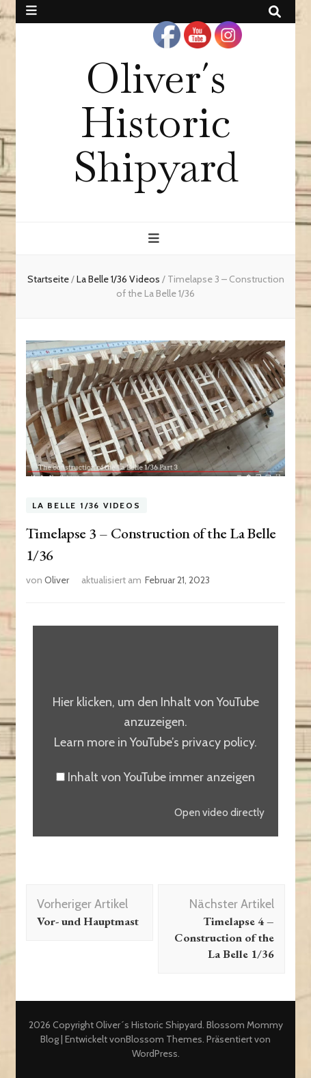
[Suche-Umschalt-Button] (275, 11)
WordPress (155, 1053)
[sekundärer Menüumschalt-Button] (31, 10)
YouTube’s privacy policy (192, 742)
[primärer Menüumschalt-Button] (155, 238)
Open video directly (219, 812)
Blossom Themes (164, 1039)
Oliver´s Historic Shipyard (156, 122)
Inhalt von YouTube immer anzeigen (161, 777)
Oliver (56, 580)
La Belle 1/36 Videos (86, 505)
